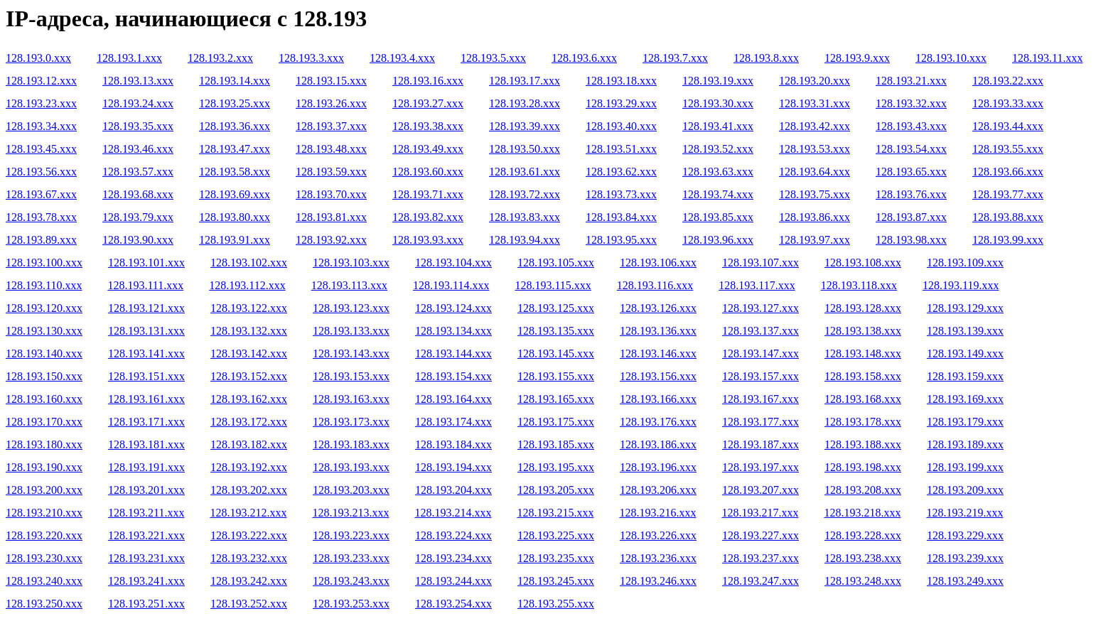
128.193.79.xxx (137, 217)
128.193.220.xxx (44, 535)
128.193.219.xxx (964, 513)
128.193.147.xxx (760, 353)
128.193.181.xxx (146, 444)
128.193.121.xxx (146, 308)
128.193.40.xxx (621, 126)
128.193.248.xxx (862, 581)
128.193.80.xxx (234, 217)
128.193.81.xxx (331, 217)
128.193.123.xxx (351, 308)
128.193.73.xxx (621, 194)
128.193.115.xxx (553, 285)
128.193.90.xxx (137, 240)
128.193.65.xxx (911, 172)
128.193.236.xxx (658, 558)
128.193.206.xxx (658, 490)
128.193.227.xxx (760, 535)
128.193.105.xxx (555, 262)
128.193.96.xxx (717, 240)
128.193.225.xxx (555, 535)
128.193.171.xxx (146, 422)
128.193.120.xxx (44, 308)
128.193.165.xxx (555, 399)
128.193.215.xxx (555, 513)
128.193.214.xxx (452, 513)
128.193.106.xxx (658, 262)
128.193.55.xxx (1007, 149)
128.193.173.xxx (351, 422)
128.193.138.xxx (862, 331)
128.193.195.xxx (555, 467)
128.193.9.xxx (857, 58)
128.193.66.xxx (1007, 172)
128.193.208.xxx (862, 490)
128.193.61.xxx (524, 172)
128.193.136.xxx (658, 331)
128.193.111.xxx (145, 285)
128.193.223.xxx (351, 535)
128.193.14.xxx (234, 81)
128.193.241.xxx (146, 581)
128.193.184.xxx (453, 444)
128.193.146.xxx (658, 353)
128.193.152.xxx (248, 376)
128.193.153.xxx (351, 376)
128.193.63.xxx (717, 172)
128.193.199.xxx (965, 467)
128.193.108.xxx (862, 262)
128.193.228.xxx (862, 535)
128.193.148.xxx (862, 353)
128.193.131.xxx (146, 331)
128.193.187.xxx (760, 444)
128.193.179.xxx (965, 422)
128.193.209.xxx (965, 490)
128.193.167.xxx (760, 399)
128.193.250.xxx (44, 604)
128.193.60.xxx (427, 172)
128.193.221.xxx (146, 535)
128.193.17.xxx (524, 81)
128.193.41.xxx (717, 126)
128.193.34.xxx (41, 126)
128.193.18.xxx (621, 81)
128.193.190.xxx (44, 467)
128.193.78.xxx (41, 217)
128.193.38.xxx (427, 126)
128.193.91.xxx (234, 240)
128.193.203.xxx (351, 490)
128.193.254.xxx (453, 604)
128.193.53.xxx (814, 149)
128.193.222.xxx (248, 535)
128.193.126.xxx (658, 308)
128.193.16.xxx (427, 81)
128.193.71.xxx (427, 194)
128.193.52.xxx (717, 149)
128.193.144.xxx (453, 353)
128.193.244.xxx (453, 581)
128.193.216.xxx (657, 513)
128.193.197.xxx (760, 467)
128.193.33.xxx (1007, 103)
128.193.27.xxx (427, 103)
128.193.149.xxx (965, 353)
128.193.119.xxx (961, 285)
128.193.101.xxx (146, 262)
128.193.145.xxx (555, 353)
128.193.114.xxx (451, 285)
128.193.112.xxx (247, 285)
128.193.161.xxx (146, 399)
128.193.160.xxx (44, 399)
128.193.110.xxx (44, 285)
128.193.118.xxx (859, 285)
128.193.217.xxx (759, 513)
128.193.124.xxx (453, 308)
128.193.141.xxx (146, 353)
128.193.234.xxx (453, 558)
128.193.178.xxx (862, 422)
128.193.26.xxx (331, 103)
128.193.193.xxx (351, 467)
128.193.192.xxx (248, 467)
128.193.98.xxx (911, 240)
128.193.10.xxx (950, 58)
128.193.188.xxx (862, 444)
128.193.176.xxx (658, 422)
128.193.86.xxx (814, 217)
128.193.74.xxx (717, 194)
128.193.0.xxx (38, 58)
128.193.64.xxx (814, 172)
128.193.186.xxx (658, 444)
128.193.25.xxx (234, 103)
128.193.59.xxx (331, 172)
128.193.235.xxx (555, 558)
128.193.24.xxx (137, 103)
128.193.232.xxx (248, 558)
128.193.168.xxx (862, 399)
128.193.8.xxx (766, 58)
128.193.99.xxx (1007, 240)
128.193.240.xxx (44, 581)
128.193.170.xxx (44, 422)
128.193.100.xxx (44, 262)
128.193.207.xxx (760, 490)
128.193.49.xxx (427, 149)
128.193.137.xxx (760, 331)
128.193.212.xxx (248, 513)
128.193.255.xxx (555, 604)
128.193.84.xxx (621, 217)
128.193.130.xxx (44, 331)
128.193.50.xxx (524, 149)
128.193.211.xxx (146, 513)
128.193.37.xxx (331, 126)
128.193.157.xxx (760, 376)
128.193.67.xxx (41, 194)
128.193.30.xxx (717, 103)
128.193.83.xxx (524, 217)
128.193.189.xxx (965, 444)
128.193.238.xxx (862, 558)
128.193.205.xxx (555, 490)
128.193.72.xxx (524, 194)
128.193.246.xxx (658, 581)
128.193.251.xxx (146, 604)
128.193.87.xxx (911, 217)
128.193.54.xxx (911, 149)
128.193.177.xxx (760, 422)
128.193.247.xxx (760, 581)
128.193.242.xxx (248, 581)
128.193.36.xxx (234, 126)
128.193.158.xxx (862, 376)
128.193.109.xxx (965, 262)
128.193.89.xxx (41, 240)
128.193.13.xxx (137, 81)
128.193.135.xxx (555, 331)
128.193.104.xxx (453, 262)
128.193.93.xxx (427, 240)
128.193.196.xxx (658, 467)
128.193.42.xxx (814, 126)
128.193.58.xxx (234, 172)
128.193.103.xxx (351, 262)
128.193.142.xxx (248, 353)
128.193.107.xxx (760, 262)
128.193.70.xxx (331, 194)
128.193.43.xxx (911, 126)
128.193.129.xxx (965, 308)
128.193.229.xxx (965, 535)
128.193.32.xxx (911, 103)
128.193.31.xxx (814, 103)
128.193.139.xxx (965, 331)
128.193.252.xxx (248, 604)
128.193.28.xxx (524, 103)
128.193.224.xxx (453, 535)
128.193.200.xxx (44, 490)
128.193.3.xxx (311, 58)
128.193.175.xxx (555, 422)
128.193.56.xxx (41, 172)
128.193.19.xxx (717, 81)
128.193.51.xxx (621, 149)
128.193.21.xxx (911, 81)
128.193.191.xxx (146, 467)
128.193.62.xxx (621, 172)
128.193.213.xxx (350, 513)
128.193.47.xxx (234, 149)
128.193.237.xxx (760, 558)
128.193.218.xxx (862, 513)
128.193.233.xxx (351, 558)
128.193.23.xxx (41, 103)
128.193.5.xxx (493, 58)
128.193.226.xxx (658, 535)
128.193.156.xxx (658, 376)
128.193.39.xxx (524, 126)
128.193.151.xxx (146, 376)
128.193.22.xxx (1007, 81)
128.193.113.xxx (349, 285)
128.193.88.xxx (1007, 217)
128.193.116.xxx (655, 285)
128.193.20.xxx (814, 81)
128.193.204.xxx (453, 490)
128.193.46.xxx (137, 149)
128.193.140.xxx (44, 353)
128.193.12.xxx (41, 81)
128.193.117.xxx (757, 285)
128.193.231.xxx (146, 558)
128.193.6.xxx (584, 58)
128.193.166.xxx (658, 399)
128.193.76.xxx (911, 194)
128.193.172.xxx (248, 422)
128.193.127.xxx (760, 308)
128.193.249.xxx (965, 581)
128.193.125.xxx (555, 308)
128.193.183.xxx (351, 444)
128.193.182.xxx (248, 444)
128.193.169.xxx (965, 399)
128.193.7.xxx (675, 58)
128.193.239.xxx (965, 558)
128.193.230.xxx (44, 558)
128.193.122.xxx (248, 308)
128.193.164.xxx (453, 399)
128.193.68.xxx (137, 194)
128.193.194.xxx (453, 467)
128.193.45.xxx (41, 149)
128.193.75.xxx (814, 194)
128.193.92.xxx (331, 240)
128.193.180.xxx (44, 444)
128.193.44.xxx (1007, 126)
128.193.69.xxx (234, 194)
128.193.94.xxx (524, 240)
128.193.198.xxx (862, 467)
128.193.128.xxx (862, 308)
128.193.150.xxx (44, 376)
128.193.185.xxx (555, 444)
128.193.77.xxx (1007, 194)
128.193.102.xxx (248, 262)
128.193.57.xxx (137, 172)
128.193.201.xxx (146, 490)
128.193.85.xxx (717, 217)
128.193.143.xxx (351, 353)
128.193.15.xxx (331, 81)
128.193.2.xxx (220, 58)
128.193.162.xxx (248, 399)
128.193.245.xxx (555, 581)
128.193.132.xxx (248, 331)
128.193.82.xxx (427, 217)
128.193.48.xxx (331, 149)
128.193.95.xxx (621, 240)
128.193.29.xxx (621, 103)
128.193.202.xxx (248, 490)
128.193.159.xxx (965, 376)
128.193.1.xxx (129, 58)
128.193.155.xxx (555, 376)
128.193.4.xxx (402, 58)
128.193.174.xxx (453, 422)
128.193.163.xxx (351, 399)
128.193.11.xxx (1047, 58)
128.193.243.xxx (351, 581)
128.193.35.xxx (137, 126)
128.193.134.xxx (453, 331)
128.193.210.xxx (44, 513)
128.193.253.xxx (351, 604)
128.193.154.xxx (453, 376)
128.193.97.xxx (814, 240)
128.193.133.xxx (351, 331)
